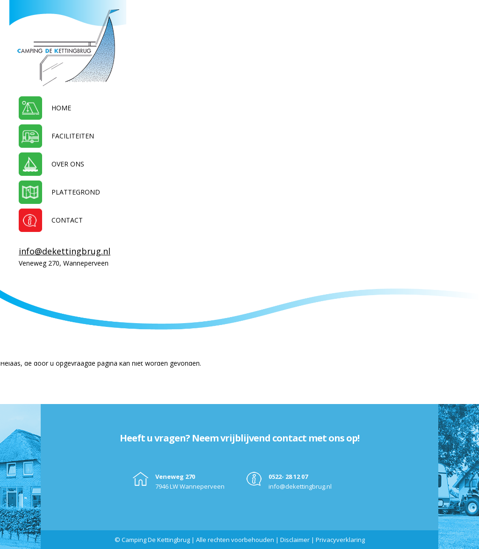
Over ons (67, 163)
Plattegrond (75, 192)
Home (61, 107)
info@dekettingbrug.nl (64, 251)
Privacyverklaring (340, 539)
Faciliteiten (72, 135)
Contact (67, 220)
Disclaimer (295, 539)
